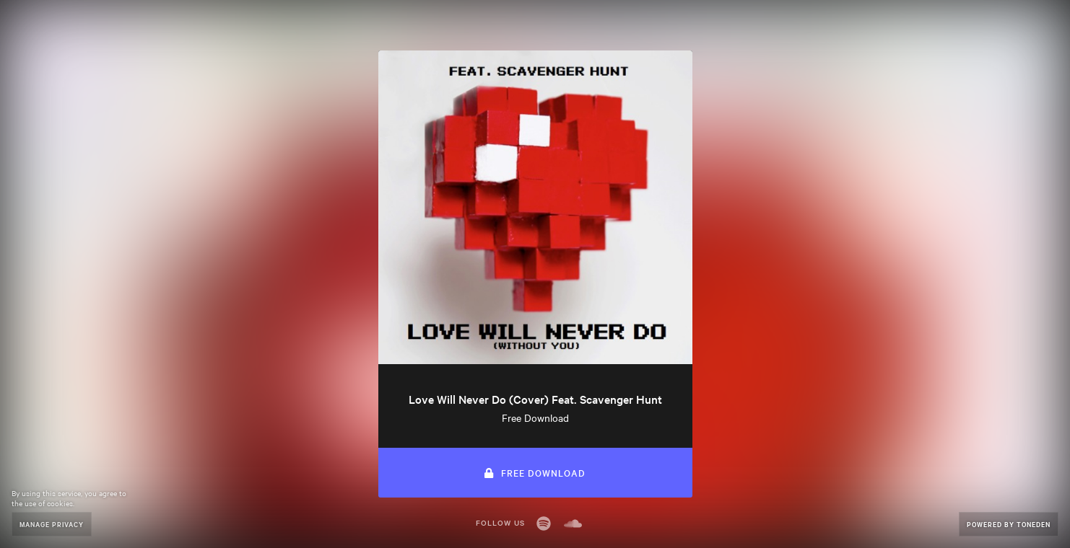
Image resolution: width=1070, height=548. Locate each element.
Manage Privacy (51, 523)
